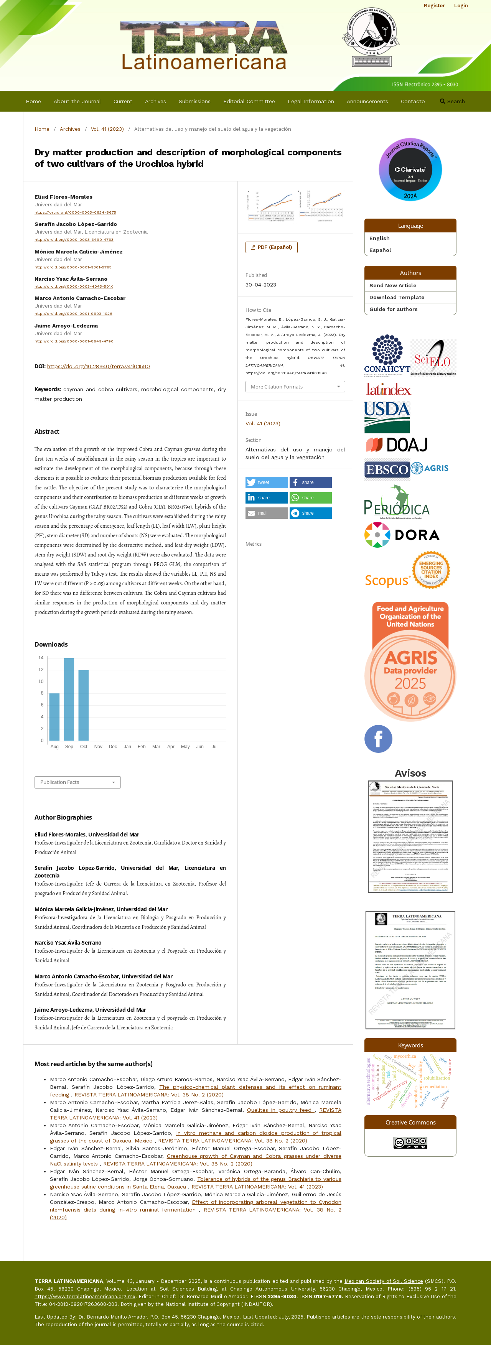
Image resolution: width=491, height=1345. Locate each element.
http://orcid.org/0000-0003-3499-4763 (74, 239)
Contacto (413, 101)
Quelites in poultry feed (281, 1110)
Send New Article (393, 285)
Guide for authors (393, 309)
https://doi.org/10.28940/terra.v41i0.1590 (98, 366)
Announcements (367, 101)
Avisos (410, 831)
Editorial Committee (249, 101)
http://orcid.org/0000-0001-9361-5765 (73, 267)
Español (380, 250)
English (379, 238)
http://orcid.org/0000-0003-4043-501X (74, 286)
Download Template (397, 297)
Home (33, 101)
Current (123, 101)
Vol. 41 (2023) (107, 129)
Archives (155, 101)
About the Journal (77, 101)
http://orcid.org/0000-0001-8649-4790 (74, 341)
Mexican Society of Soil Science (383, 1281)
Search (452, 101)
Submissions (195, 101)
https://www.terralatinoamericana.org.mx (85, 1296)
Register (434, 5)
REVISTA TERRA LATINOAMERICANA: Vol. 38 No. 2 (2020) (149, 1094)
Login (461, 5)
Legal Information (311, 101)
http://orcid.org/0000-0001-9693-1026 (73, 313)
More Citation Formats (277, 386)
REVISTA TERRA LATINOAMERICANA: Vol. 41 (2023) (257, 1187)
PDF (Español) (274, 247)
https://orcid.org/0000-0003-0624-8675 (75, 212)
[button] (267, 482)
